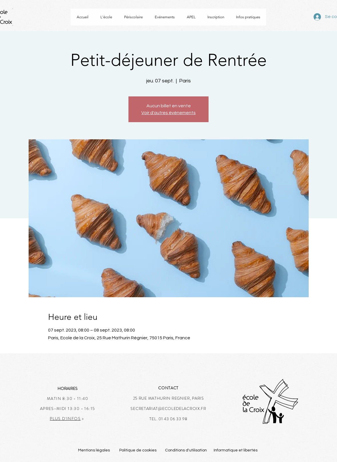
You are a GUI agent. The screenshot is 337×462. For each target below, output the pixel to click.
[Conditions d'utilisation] (186, 450)
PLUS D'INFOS (65, 418)
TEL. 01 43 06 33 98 (168, 419)
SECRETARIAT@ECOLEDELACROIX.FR (168, 408)
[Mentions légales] (94, 450)
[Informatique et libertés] (235, 450)
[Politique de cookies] (138, 450)
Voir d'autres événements (168, 112)
